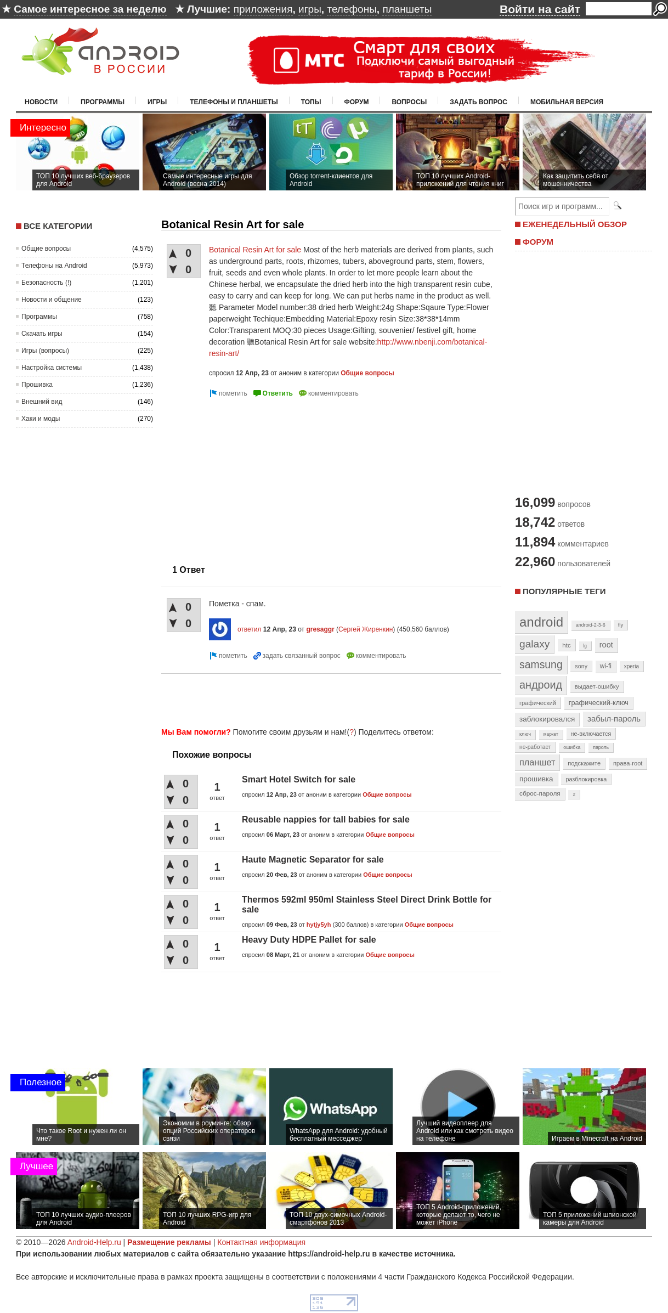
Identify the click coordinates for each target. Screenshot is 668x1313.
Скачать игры (42, 333)
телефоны (351, 9)
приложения (263, 9)
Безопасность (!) (46, 282)
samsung (541, 664)
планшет (537, 762)
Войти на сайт (540, 9)
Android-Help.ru (94, 1242)
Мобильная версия (566, 102)
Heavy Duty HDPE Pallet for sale (309, 939)
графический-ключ (599, 703)
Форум (356, 102)
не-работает (535, 747)
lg (585, 646)
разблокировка (586, 779)
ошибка (571, 747)
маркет (551, 734)
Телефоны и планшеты (234, 102)
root (606, 644)
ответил (249, 629)
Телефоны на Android (54, 265)
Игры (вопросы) (45, 350)
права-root (628, 763)
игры (309, 9)
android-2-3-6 (590, 625)
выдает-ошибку (597, 686)
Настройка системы (51, 367)
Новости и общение (51, 299)
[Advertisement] (253, 477)
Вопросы (409, 102)
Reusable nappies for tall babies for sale (326, 819)
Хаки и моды (40, 418)
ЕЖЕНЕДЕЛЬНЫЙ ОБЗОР (575, 224)
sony (581, 666)
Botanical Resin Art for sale (255, 249)
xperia (631, 666)
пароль (601, 747)
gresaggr (320, 629)
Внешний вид (41, 401)
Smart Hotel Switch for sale (298, 779)
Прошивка (37, 384)
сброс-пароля (540, 793)
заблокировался (547, 719)
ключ (525, 734)
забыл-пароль (614, 718)
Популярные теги (564, 591)
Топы (311, 102)
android (541, 622)
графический (537, 703)
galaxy (534, 644)
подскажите (584, 763)
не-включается (591, 733)
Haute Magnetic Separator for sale (313, 859)
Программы (102, 102)
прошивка (536, 779)
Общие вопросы (46, 248)
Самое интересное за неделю (90, 9)
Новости (41, 102)
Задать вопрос (478, 102)
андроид (540, 685)
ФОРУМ (538, 241)
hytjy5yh (319, 924)
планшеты (407, 9)
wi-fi (606, 666)
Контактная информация (261, 1242)
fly (621, 625)
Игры (157, 102)
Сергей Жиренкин (365, 629)
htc (566, 645)
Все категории (58, 225)
